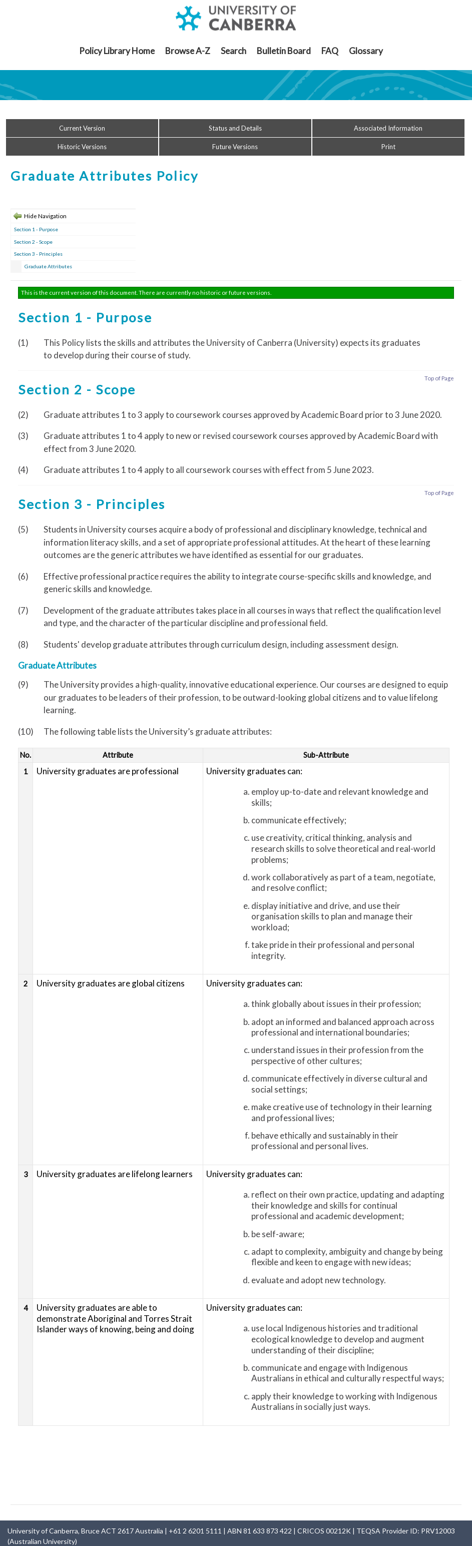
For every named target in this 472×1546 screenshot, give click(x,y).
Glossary (366, 51)
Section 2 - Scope (33, 242)
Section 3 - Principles (38, 254)
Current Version (82, 128)
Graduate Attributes (48, 266)
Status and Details (235, 128)
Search (233, 51)
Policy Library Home (117, 51)
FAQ (329, 51)
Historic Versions (82, 147)
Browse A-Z (187, 51)
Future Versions (235, 147)
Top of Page (439, 378)
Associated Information (388, 128)
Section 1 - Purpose (36, 229)
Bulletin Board (284, 51)
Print (388, 147)
